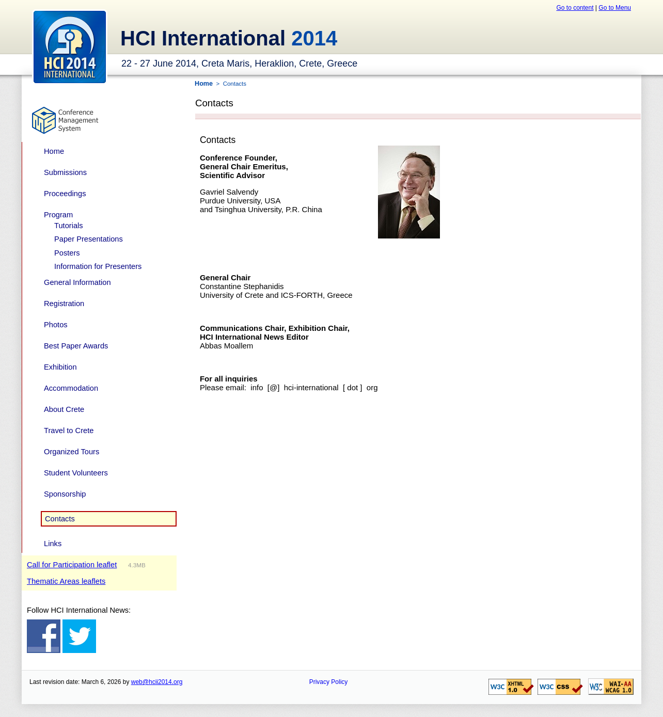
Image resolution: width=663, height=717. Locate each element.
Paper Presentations (88, 239)
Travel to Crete (68, 430)
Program (58, 215)
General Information (77, 282)
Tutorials (68, 225)
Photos (56, 325)
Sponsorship (65, 494)
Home (54, 151)
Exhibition (60, 367)
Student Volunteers (76, 473)
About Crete (64, 409)
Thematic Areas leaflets (66, 581)
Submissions (65, 172)
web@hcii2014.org (157, 682)
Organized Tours (71, 452)
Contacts (60, 519)
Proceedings (65, 193)
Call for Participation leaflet (72, 565)
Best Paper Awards (76, 346)
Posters (67, 253)
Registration (64, 303)
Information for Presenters (97, 266)
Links (52, 543)
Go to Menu (614, 7)
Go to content (574, 7)
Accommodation (71, 388)
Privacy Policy (328, 682)
